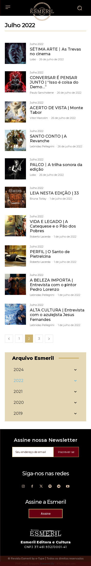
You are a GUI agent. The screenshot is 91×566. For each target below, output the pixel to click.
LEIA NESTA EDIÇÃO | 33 (54, 193)
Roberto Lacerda (40, 236)
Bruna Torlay (38, 198)
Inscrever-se (66, 452)
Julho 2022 (36, 44)
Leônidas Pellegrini (42, 146)
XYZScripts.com (66, 563)
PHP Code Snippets (27, 563)
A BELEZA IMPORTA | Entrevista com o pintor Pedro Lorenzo (53, 285)
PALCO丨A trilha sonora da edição (56, 167)
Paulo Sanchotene (42, 92)
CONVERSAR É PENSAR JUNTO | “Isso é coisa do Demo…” (54, 82)
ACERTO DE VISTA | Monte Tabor (56, 110)
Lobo (33, 59)
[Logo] (42, 11)
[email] (32, 452)
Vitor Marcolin (39, 118)
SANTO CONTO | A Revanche (48, 138)
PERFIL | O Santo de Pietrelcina (50, 254)
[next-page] (49, 339)
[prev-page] (9, 339)
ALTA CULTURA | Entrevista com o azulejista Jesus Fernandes (57, 315)
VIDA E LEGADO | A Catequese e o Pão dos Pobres (53, 226)
